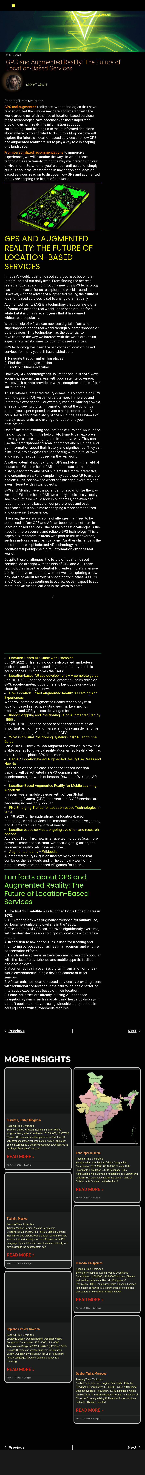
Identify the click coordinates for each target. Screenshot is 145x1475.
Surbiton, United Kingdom (24, 1142)
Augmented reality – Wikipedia (33, 852)
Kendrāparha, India (88, 1142)
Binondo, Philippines (89, 1268)
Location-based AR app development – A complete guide (53, 676)
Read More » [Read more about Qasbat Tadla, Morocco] (90, 1431)
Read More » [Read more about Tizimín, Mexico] (20, 1305)
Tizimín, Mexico (17, 1268)
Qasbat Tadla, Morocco (91, 1395)
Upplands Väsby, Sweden (23, 1395)
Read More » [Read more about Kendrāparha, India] (90, 1178)
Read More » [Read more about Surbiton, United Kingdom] (20, 1178)
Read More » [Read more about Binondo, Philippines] (90, 1305)
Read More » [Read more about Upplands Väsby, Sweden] (20, 1435)
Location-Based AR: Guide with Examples (41, 658)
